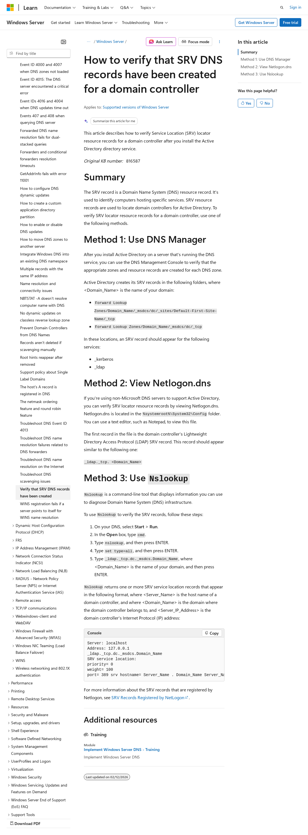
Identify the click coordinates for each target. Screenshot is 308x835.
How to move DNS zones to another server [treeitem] (44, 194)
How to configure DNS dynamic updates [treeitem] (39, 143)
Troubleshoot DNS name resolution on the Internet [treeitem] (42, 415)
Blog (76, 818)
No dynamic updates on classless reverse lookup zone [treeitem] (45, 268)
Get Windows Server (256, 22)
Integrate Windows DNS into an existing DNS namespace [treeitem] (44, 209)
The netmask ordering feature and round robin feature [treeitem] (40, 360)
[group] (154, 659)
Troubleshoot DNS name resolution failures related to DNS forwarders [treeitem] (44, 396)
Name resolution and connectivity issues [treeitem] (38, 239)
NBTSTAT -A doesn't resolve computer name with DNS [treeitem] (43, 253)
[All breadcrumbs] (89, 41)
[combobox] (38, 53)
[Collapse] (63, 42)
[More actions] (219, 41)
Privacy (122, 818)
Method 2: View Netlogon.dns (266, 66)
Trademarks (231, 818)
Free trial (290, 22)
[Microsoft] (10, 7)
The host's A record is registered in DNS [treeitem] (38, 342)
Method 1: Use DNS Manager (265, 59)
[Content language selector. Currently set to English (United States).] (32, 804)
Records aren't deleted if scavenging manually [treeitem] (40, 298)
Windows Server (110, 41)
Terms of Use (203, 818)
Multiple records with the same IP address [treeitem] (41, 224)
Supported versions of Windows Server (136, 107)
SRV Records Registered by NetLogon (147, 697)
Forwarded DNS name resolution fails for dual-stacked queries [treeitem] (40, 89)
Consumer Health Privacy (160, 818)
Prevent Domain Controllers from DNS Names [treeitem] (43, 283)
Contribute (100, 818)
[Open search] (281, 8)
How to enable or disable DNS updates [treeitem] (41, 180)
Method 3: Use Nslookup (262, 74)
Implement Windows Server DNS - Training (122, 749)
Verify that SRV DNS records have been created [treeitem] (45, 444)
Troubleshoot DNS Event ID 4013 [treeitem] (43, 378)
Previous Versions (50, 818)
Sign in (295, 7)
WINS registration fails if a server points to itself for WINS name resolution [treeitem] (42, 462)
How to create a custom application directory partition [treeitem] (40, 161)
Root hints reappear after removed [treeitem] (41, 312)
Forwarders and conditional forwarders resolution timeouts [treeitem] (43, 110)
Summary (249, 52)
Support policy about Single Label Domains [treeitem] (44, 327)
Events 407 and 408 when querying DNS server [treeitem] (42, 71)
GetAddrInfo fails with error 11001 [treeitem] (43, 129)
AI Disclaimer (18, 818)
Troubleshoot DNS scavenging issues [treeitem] (35, 429)
